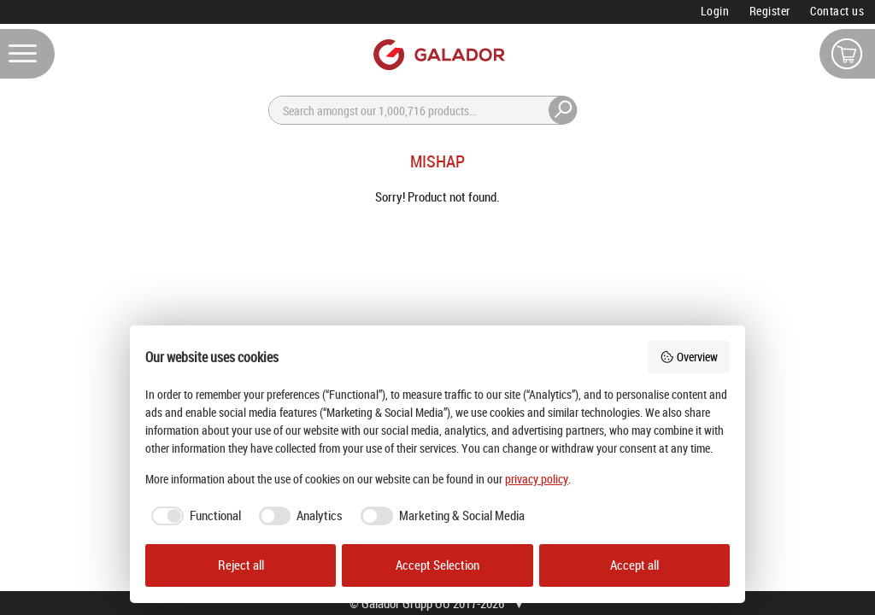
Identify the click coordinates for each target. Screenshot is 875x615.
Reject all (241, 565)
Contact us (837, 11)
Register (769, 11)
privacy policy (536, 479)
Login (715, 11)
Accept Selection (437, 565)
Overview (689, 356)
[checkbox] (193, 516)
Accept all (634, 565)
